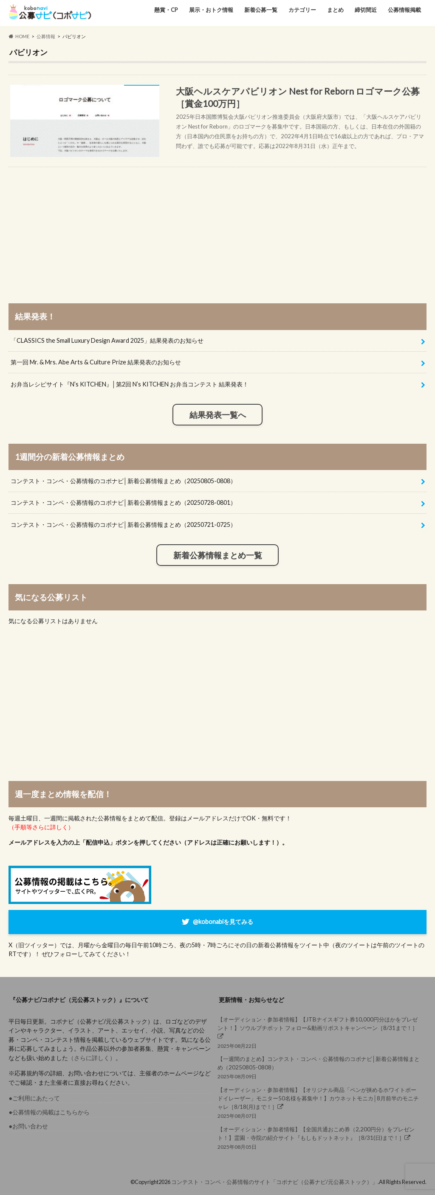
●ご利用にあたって (34, 1098)
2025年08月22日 (320, 1032)
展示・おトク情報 (211, 9)
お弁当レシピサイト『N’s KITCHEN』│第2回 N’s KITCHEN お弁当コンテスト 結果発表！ (130, 384)
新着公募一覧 (260, 9)
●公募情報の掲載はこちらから (49, 1112)
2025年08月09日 (320, 1067)
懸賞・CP (166, 9)
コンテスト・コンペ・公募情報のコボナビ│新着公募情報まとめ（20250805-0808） (123, 480)
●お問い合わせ (28, 1126)
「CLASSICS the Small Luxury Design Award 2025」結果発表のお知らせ (107, 340)
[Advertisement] (218, 226)
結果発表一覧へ (217, 415)
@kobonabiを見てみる (223, 921)
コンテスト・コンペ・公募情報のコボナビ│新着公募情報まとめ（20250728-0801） (123, 502)
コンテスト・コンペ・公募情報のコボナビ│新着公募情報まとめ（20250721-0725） (123, 524)
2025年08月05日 (320, 1137)
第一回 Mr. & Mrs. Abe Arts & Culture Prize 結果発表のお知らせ (96, 362)
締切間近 (366, 9)
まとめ (335, 9)
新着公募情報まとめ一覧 (217, 555)
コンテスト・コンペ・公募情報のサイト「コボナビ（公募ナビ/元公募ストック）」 (274, 1181)
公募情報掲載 (404, 9)
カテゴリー (302, 9)
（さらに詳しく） (92, 1057)
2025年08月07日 (320, 1102)
